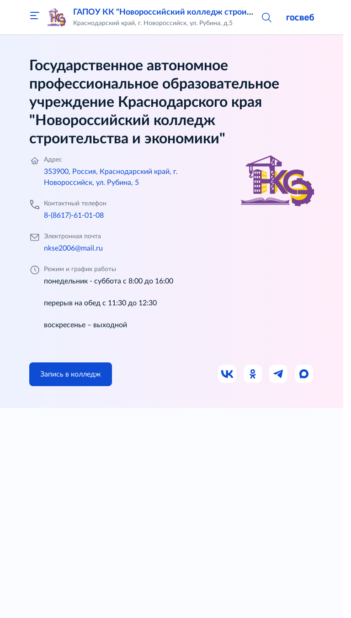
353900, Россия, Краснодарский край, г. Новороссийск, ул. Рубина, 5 (111, 177)
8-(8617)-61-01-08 (74, 215)
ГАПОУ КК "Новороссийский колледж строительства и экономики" (204, 12)
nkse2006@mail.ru (73, 248)
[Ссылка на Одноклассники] (253, 374)
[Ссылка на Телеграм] (278, 374)
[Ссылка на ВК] (227, 374)
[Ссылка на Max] (304, 374)
